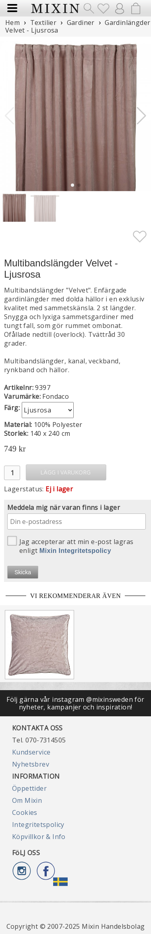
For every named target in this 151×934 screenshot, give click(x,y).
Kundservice (31, 752)
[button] (141, 116)
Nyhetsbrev (30, 764)
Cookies (24, 812)
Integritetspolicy (38, 824)
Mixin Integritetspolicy (75, 550)
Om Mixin (27, 800)
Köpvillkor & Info (39, 836)
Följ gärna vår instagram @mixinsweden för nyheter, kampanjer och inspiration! (75, 703)
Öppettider (29, 788)
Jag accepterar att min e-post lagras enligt (70, 545)
